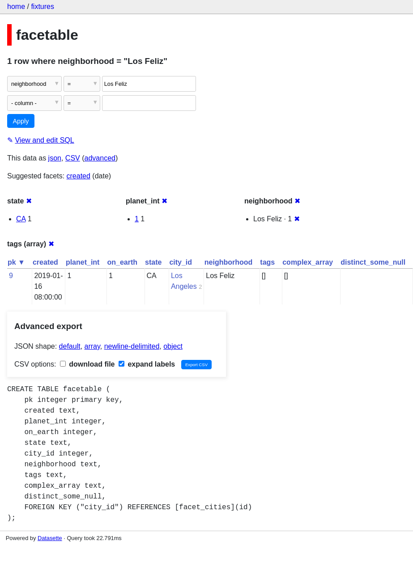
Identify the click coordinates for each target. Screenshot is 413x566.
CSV (72, 158)
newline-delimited (132, 346)
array (92, 346)
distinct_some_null (373, 262)
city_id (180, 262)
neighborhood (228, 262)
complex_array (307, 262)
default (70, 346)
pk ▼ (16, 262)
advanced (100, 158)
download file (87, 364)
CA (21, 219)
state (153, 262)
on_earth (122, 262)
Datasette (50, 538)
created (78, 176)
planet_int (83, 262)
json (54, 158)
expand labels (147, 364)
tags (267, 262)
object (173, 346)
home (16, 6)
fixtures (42, 6)
